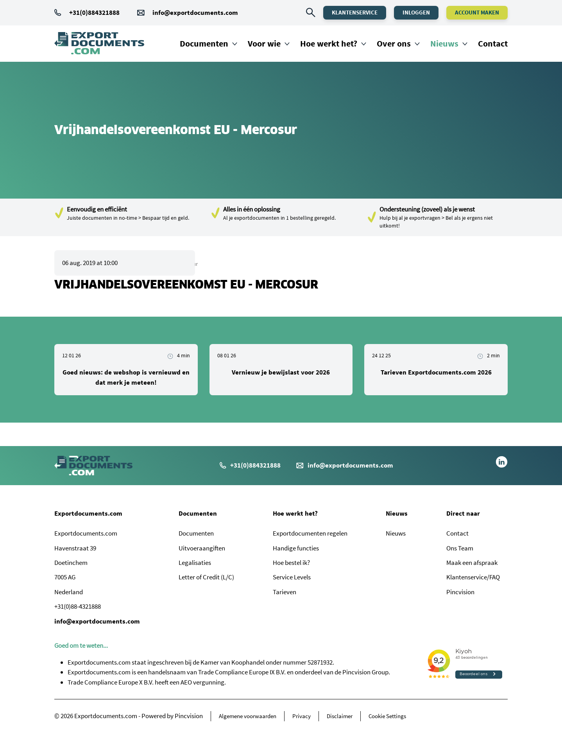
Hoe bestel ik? (291, 562)
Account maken (477, 12)
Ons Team (459, 548)
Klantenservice (355, 12)
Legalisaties (195, 562)
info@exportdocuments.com (195, 12)
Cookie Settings (387, 716)
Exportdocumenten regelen (310, 533)
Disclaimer (340, 716)
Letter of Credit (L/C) (206, 577)
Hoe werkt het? (328, 43)
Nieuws (444, 43)
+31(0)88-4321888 (77, 606)
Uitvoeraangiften (202, 548)
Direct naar (463, 513)
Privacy (301, 716)
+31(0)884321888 (87, 12)
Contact (493, 43)
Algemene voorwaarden (247, 716)
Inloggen (416, 12)
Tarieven (284, 592)
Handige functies (296, 548)
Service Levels (292, 577)
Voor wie (264, 43)
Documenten (204, 43)
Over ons (394, 43)
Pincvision (460, 592)
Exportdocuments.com (88, 513)
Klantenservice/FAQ (473, 577)
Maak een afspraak (472, 562)
